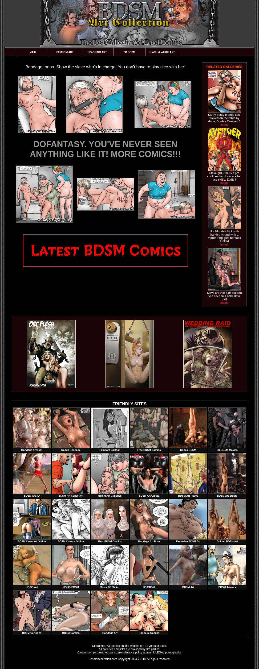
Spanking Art (97, 52)
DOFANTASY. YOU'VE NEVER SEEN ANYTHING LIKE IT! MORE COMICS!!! (105, 149)
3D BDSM (129, 52)
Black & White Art (162, 52)
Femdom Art (65, 52)
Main (32, 52)
